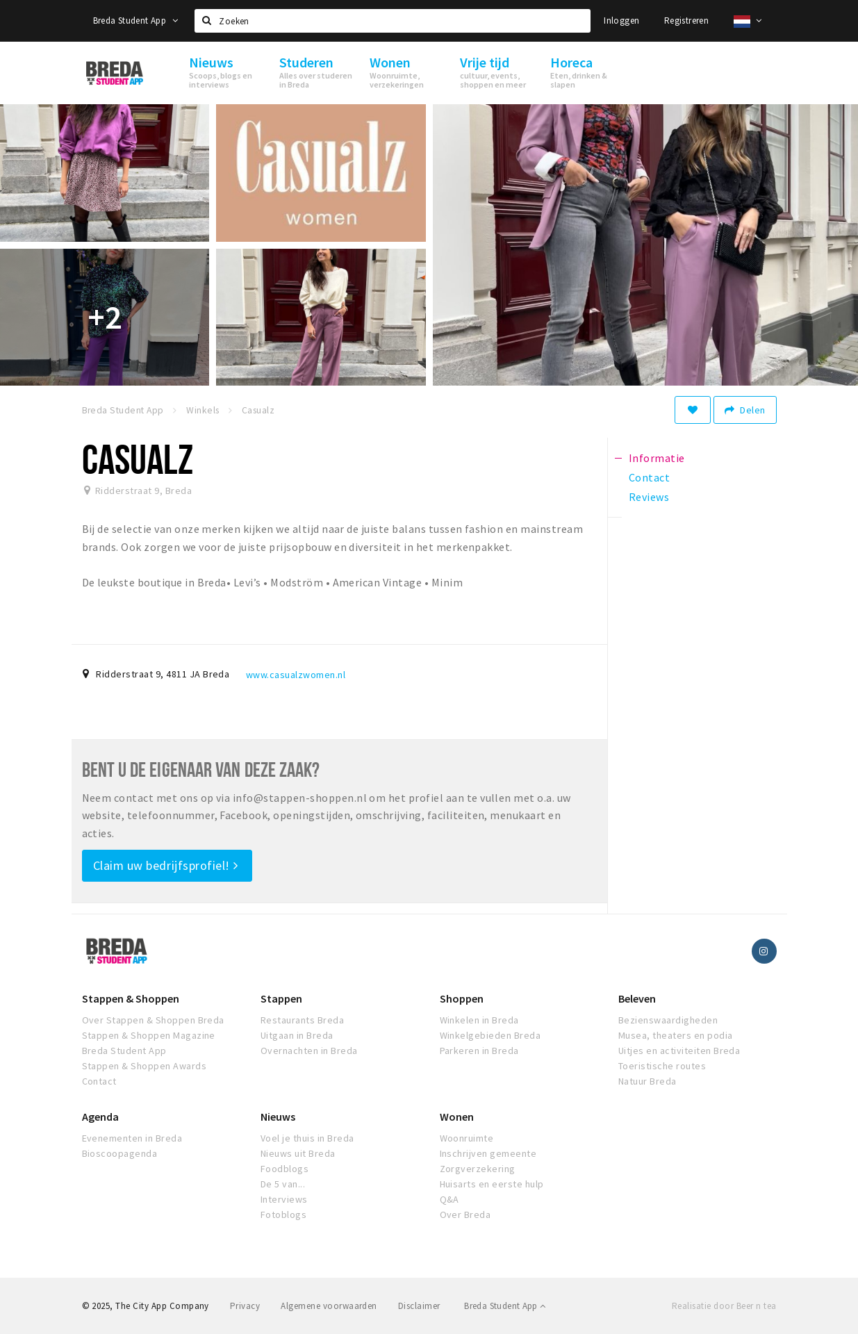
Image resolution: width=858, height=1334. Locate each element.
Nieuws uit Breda (298, 1153)
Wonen (457, 1116)
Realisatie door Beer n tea (724, 1306)
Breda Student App (135, 20)
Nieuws (278, 1116)
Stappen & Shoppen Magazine (148, 1035)
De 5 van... (283, 1184)
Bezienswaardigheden (668, 1020)
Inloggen (621, 20)
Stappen (281, 998)
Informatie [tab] (657, 458)
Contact (99, 1081)
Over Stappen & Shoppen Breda (153, 1020)
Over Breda (465, 1214)
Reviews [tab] (649, 497)
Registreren (686, 20)
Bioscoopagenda (120, 1153)
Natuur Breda (647, 1081)
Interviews (284, 1199)
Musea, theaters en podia (675, 1035)
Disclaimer (419, 1306)
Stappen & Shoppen (130, 998)
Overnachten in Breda (309, 1050)
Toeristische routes (662, 1066)
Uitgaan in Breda (297, 1035)
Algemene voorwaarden (329, 1306)
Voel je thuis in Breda (307, 1138)
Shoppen (462, 998)
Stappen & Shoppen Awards (144, 1066)
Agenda (100, 1116)
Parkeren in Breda (479, 1050)
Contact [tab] (649, 477)
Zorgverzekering (477, 1168)
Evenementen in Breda (132, 1138)
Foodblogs (284, 1168)
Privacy (245, 1306)
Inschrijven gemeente (488, 1153)
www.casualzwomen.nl (295, 674)
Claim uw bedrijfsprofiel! (165, 865)
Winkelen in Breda (479, 1020)
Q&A (449, 1199)
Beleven (637, 998)
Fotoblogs (283, 1214)
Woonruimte (467, 1138)
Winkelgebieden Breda (490, 1035)
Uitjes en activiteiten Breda (679, 1050)
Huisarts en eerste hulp (492, 1184)
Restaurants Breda (302, 1020)
